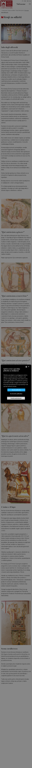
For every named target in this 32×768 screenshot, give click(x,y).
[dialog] (16, 384)
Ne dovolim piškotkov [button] (16, 393)
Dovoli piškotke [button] (16, 390)
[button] (16, 398)
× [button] (28, 366)
